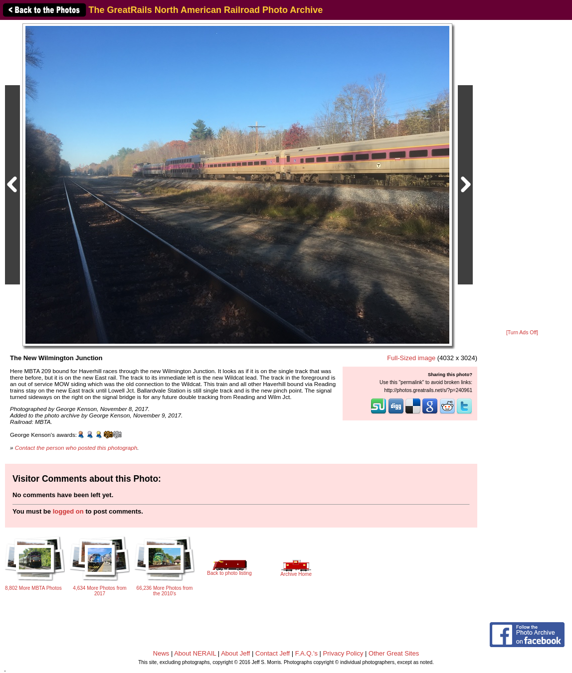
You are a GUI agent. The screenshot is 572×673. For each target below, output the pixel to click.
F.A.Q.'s (306, 653)
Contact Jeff (272, 653)
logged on (68, 511)
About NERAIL (195, 653)
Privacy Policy (343, 653)
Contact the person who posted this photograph (76, 447)
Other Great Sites (394, 653)
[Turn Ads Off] (522, 332)
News (161, 653)
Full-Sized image (411, 358)
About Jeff (235, 653)
